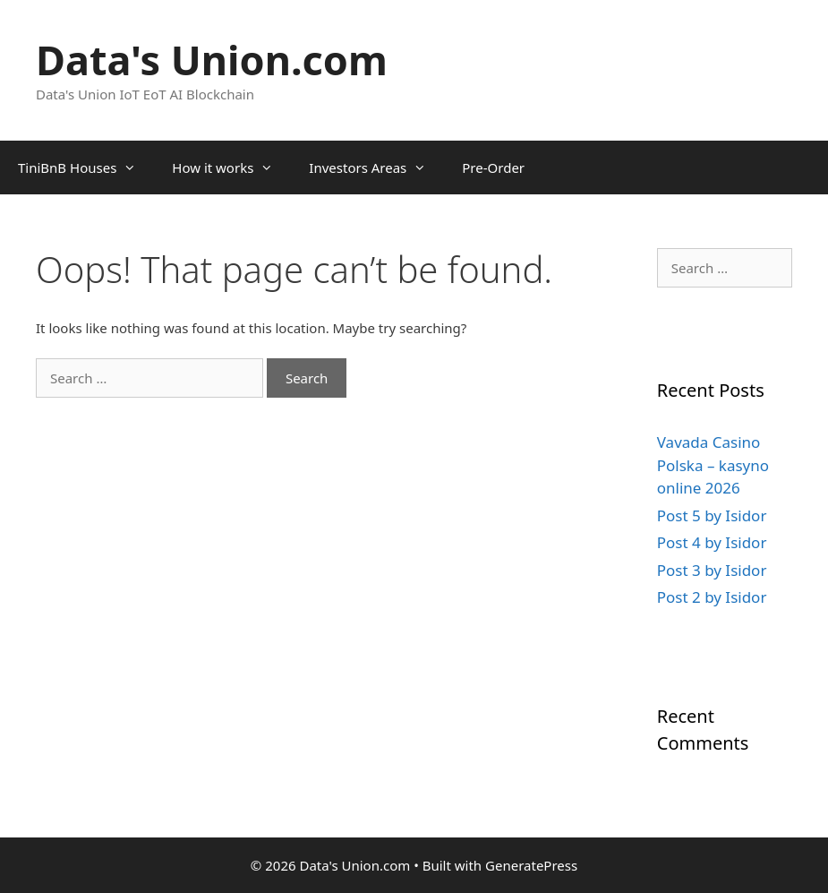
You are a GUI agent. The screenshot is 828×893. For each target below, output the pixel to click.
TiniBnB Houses (86, 167)
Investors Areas (376, 167)
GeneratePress (531, 865)
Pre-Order (493, 167)
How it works (231, 167)
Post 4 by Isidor (712, 542)
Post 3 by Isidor (712, 570)
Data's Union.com (212, 59)
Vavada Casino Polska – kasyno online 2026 (713, 465)
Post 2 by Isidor (712, 597)
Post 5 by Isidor (712, 515)
